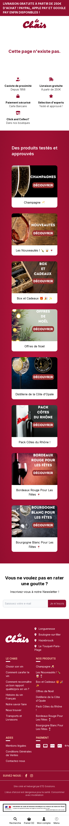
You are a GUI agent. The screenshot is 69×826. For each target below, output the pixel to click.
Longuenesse (47, 628)
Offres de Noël (45, 691)
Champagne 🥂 (45, 666)
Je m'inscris (57, 603)
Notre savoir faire (16, 704)
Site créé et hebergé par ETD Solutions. (34, 786)
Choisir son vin (14, 666)
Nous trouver (13, 710)
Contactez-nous (15, 760)
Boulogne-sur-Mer (50, 634)
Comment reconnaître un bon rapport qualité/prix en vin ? (19, 685)
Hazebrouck (46, 640)
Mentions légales (16, 745)
